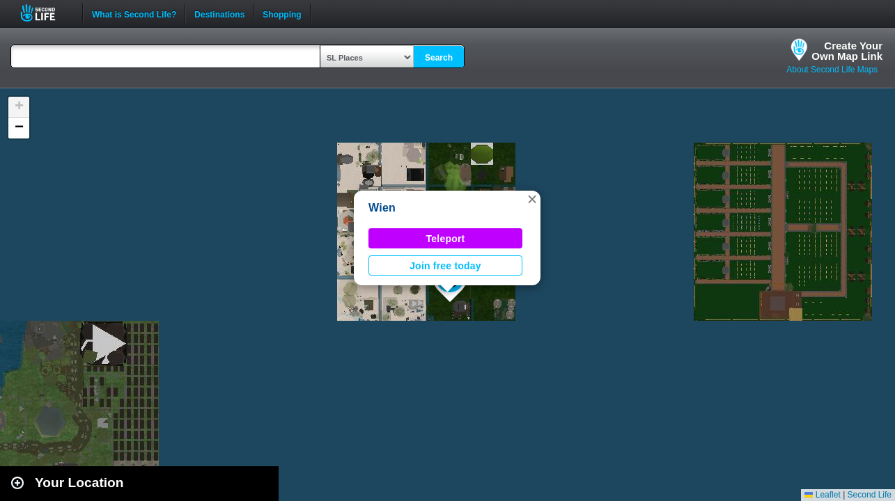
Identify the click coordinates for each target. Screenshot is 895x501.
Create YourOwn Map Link (846, 51)
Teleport (445, 238)
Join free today (445, 265)
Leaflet (822, 495)
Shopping (282, 13)
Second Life (46, 12)
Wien (382, 208)
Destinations (219, 13)
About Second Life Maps (832, 69)
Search (439, 58)
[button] (532, 199)
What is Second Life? (134, 13)
